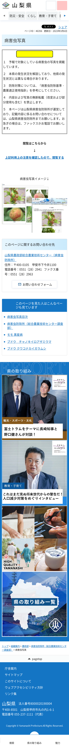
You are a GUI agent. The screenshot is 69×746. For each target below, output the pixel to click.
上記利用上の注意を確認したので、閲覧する (34, 157)
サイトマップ (13, 674)
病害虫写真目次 (17, 317)
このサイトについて (18, 681)
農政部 (25, 646)
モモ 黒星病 (15, 334)
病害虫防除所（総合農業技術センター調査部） (35, 326)
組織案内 (15, 646)
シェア (62, 27)
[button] (51, 5)
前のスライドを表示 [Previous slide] (4, 15)
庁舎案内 (11, 668)
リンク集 (11, 693)
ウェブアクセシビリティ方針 (24, 687)
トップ (5, 646)
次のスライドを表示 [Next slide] (65, 15)
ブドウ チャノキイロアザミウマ (29, 342)
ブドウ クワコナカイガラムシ (26, 348)
